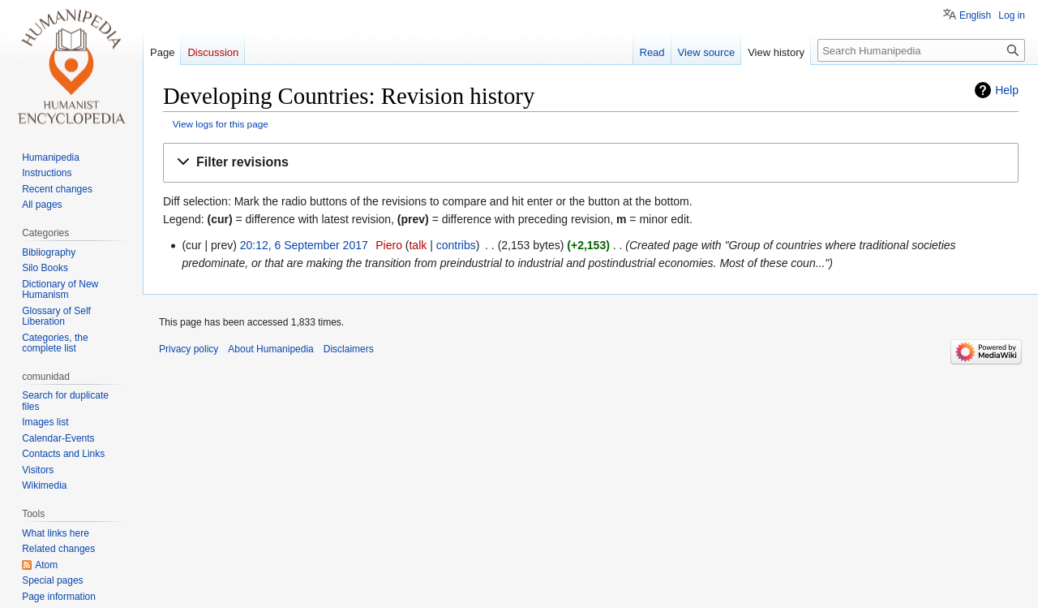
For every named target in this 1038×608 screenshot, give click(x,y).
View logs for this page (220, 124)
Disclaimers (349, 349)
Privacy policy (188, 349)
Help (1007, 90)
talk (418, 245)
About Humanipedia (270, 349)
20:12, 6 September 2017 (304, 245)
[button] (591, 163)
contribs (456, 245)
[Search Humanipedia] (921, 50)
